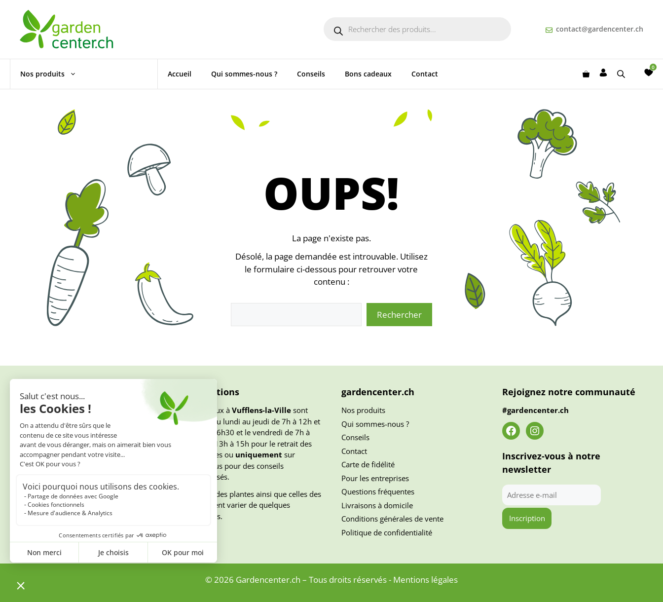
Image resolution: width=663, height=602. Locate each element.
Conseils (311, 73)
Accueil (179, 73)
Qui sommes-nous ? (244, 73)
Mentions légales (425, 579)
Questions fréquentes (377, 491)
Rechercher (399, 314)
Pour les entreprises (375, 478)
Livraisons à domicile (377, 505)
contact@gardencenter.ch (599, 29)
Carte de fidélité (368, 464)
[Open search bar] (622, 74)
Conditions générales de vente (392, 519)
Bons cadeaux (368, 73)
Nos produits (53, 74)
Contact (424, 73)
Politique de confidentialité (386, 532)
